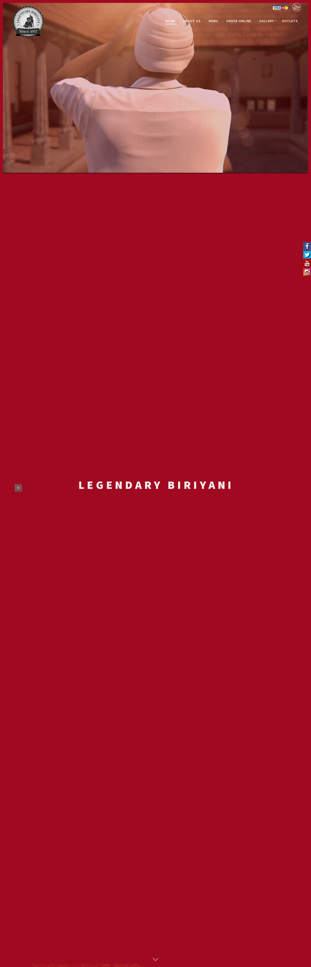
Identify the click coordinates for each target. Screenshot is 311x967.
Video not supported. (155, 86)
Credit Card (281, 8)
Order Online (238, 21)
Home (170, 21)
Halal (296, 7)
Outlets (290, 21)
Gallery (266, 21)
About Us (192, 21)
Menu (213, 21)
